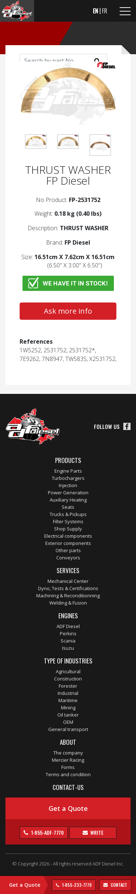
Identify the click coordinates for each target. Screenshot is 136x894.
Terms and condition (68, 774)
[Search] (63, 61)
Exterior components (68, 543)
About (68, 742)
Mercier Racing (68, 760)
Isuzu (68, 648)
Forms (68, 767)
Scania (68, 640)
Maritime (68, 700)
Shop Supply (68, 528)
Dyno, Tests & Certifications (68, 588)
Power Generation (68, 492)
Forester (68, 686)
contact (118, 885)
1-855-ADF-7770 (47, 832)
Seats (68, 507)
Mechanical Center (68, 581)
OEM (68, 722)
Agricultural (68, 671)
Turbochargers (68, 478)
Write (96, 832)
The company (68, 752)
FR (104, 11)
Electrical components (68, 536)
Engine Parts (68, 471)
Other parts (68, 550)
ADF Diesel (68, 626)
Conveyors (68, 557)
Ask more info (68, 311)
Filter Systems (68, 521)
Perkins (68, 633)
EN (96, 11)
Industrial (68, 693)
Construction (68, 678)
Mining (68, 707)
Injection (68, 485)
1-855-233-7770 (76, 885)
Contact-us (68, 787)
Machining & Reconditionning (68, 595)
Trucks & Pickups (68, 514)
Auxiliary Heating (68, 500)
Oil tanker (68, 715)
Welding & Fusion (68, 602)
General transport (68, 729)
